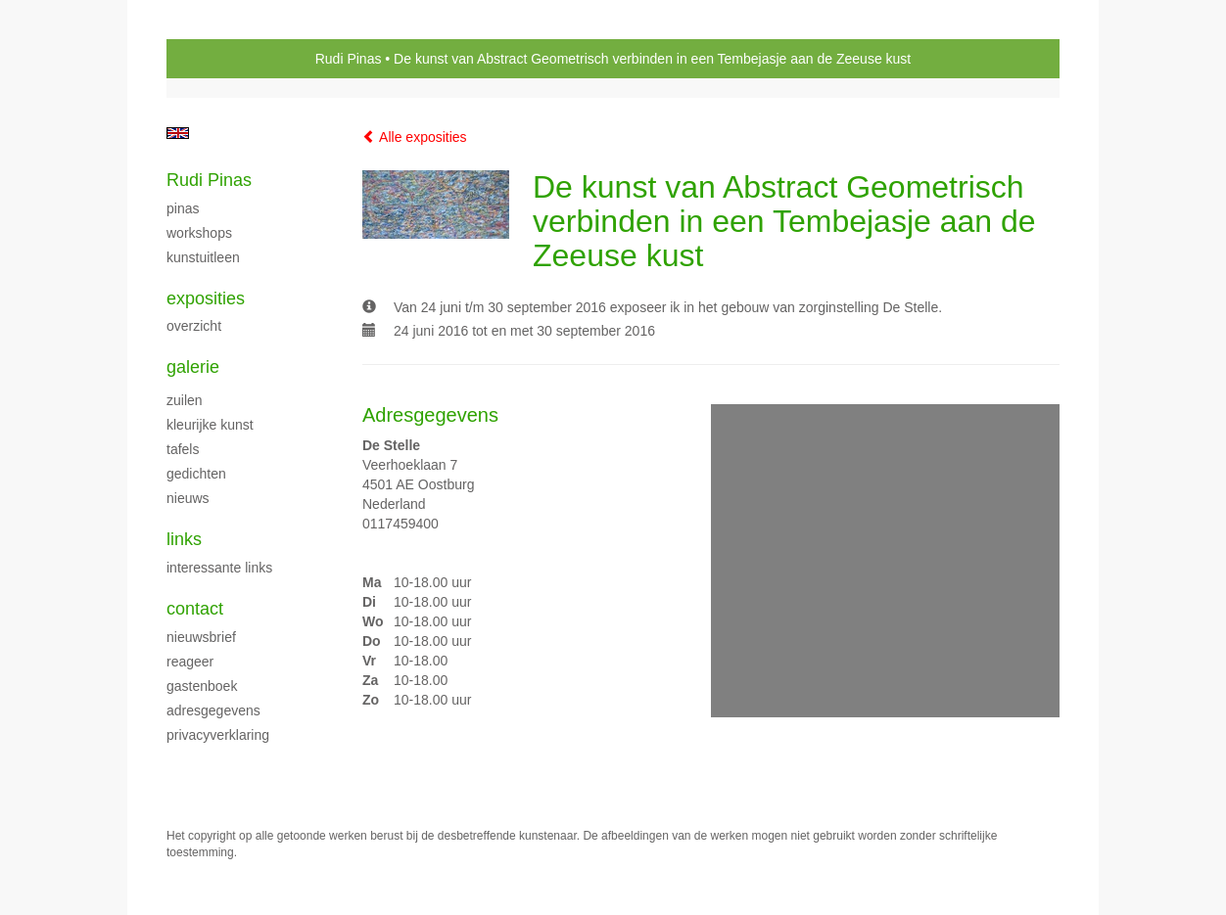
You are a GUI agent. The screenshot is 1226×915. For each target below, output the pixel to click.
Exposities (205, 298)
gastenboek (201, 686)
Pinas (182, 208)
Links (184, 539)
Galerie (192, 367)
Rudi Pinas (348, 59)
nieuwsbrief (201, 637)
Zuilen (184, 400)
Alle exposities (414, 137)
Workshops (199, 233)
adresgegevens (213, 710)
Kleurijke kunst (210, 425)
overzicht (193, 326)
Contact (194, 608)
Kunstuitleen (203, 257)
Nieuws (188, 498)
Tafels (182, 449)
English (177, 133)
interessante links (219, 567)
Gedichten (196, 473)
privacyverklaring (217, 735)
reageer (189, 661)
